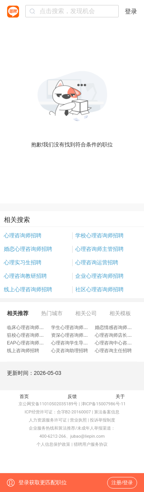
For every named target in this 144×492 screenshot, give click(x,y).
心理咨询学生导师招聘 (74, 343)
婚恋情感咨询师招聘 (115, 327)
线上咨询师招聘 (23, 350)
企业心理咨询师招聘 (99, 276)
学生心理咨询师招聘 (72, 327)
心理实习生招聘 (22, 262)
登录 (131, 11)
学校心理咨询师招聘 (99, 235)
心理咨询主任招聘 (113, 350)
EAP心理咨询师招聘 (27, 343)
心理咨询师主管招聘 (99, 249)
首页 (24, 396)
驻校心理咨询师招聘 (27, 335)
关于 (120, 396)
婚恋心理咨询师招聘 (28, 249)
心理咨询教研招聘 (25, 276)
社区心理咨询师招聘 (99, 289)
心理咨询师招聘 (22, 235)
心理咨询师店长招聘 (115, 335)
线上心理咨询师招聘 (28, 289)
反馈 (72, 396)
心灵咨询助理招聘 (69, 350)
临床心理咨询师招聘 (27, 327)
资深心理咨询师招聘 (72, 335)
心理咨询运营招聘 (96, 262)
